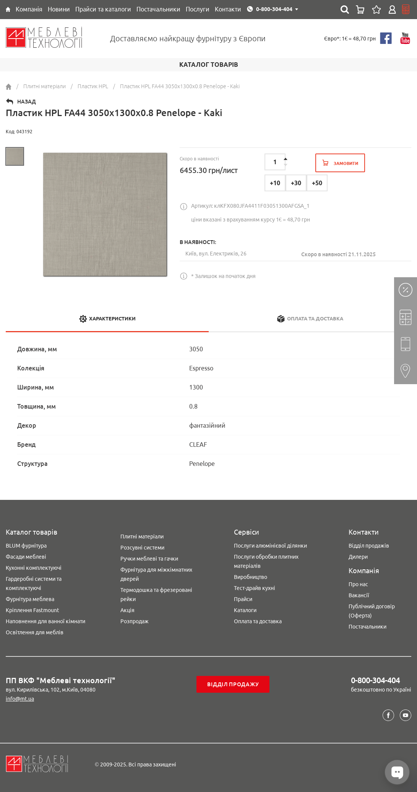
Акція (127, 610)
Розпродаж (134, 621)
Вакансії (359, 595)
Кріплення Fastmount (32, 610)
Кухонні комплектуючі (34, 568)
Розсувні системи (142, 548)
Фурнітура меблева (30, 599)
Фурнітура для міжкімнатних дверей (156, 574)
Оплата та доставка (258, 621)
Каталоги (245, 610)
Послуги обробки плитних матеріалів (266, 561)
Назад (26, 101)
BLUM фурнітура (26, 546)
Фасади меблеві (26, 557)
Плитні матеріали (142, 536)
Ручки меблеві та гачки (149, 559)
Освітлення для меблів (34, 632)
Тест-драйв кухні (254, 588)
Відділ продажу (233, 684)
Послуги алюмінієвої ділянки (270, 546)
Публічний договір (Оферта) (372, 611)
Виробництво (250, 577)
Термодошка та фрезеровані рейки (156, 594)
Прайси (243, 599)
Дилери (358, 557)
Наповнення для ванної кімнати (45, 621)
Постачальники (367, 627)
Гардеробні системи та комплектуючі (34, 583)
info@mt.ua (20, 699)
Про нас (358, 584)
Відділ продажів (369, 546)
